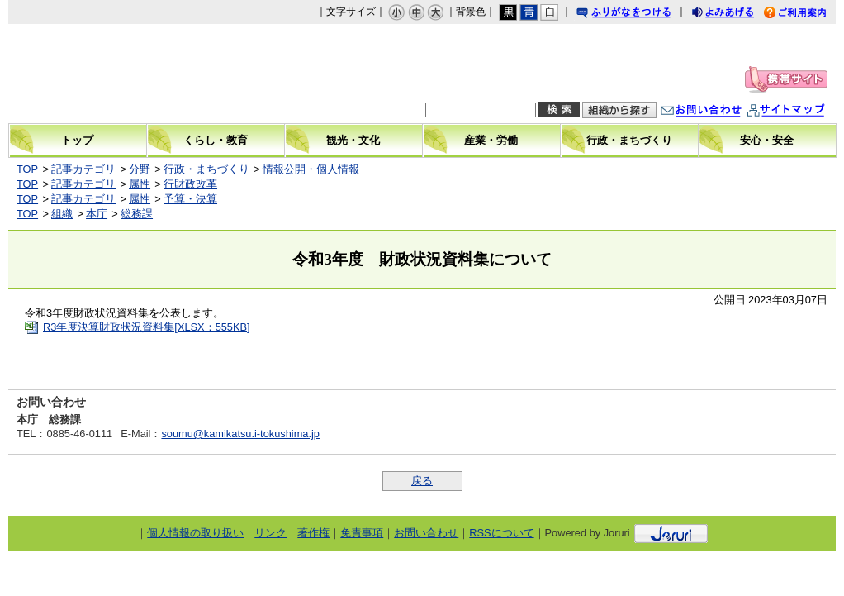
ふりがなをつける (639, 14)
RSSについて (501, 533)
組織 (62, 213)
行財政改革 (190, 184)
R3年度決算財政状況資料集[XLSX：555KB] (146, 327)
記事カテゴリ (83, 169)
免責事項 (361, 533)
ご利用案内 (807, 14)
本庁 (96, 213)
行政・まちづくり (206, 169)
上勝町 (128, 73)
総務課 (137, 213)
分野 (139, 169)
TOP (27, 169)
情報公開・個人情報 (311, 169)
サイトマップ (802, 112)
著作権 (313, 533)
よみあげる (737, 14)
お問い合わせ (717, 112)
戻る (422, 480)
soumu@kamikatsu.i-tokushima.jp (240, 433)
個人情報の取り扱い (195, 533)
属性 (139, 184)
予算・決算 (190, 199)
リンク (270, 533)
